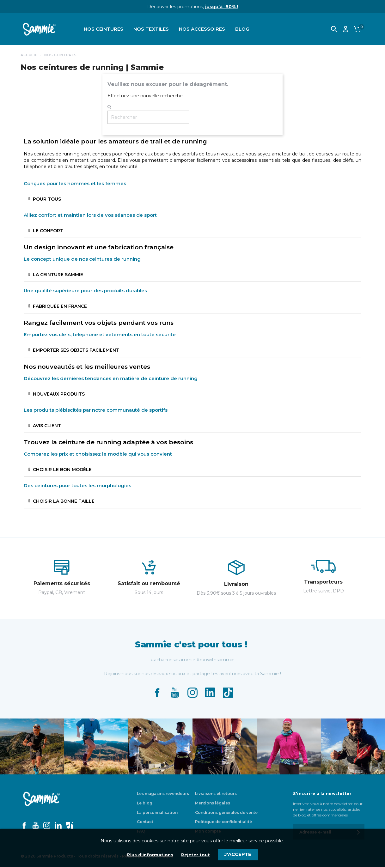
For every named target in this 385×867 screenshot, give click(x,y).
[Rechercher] (148, 117)
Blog (242, 29)
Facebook (157, 693)
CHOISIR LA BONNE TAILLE (64, 501)
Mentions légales (212, 803)
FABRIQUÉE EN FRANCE (60, 306)
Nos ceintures (103, 29)
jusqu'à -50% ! (221, 6)
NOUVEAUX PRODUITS (59, 394)
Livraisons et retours (216, 793)
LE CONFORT (48, 230)
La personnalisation (157, 812)
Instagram (192, 693)
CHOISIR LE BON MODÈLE (62, 469)
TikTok (228, 693)
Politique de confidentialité (223, 821)
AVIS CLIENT (47, 425)
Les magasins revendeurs (163, 793)
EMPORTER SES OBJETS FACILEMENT (76, 350)
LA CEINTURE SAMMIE (58, 274)
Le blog (144, 803)
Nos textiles (151, 29)
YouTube (175, 693)
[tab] (192, 199)
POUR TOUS (47, 199)
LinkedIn (210, 693)
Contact (145, 821)
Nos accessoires (202, 29)
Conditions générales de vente (226, 812)
